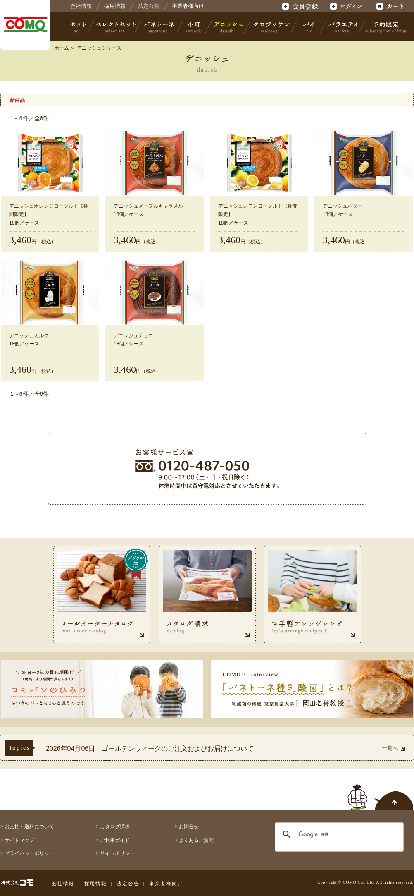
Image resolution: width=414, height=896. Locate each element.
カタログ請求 (115, 826)
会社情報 (81, 6)
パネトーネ (159, 26)
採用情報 (115, 6)
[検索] (334, 834)
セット (79, 26)
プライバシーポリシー (29, 853)
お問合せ (189, 826)
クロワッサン (271, 26)
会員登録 (301, 6)
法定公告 (148, 6)
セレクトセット (114, 26)
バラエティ (342, 26)
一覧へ (393, 748)
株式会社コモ (25, 25)
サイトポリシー (117, 853)
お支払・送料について (29, 826)
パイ (308, 26)
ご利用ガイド (115, 840)
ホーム (61, 48)
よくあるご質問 (196, 840)
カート (391, 6)
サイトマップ (19, 840)
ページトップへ (380, 792)
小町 (194, 26)
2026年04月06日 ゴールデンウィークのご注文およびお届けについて (150, 748)
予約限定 (384, 26)
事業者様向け (188, 6)
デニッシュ (228, 26)
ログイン (346, 6)
